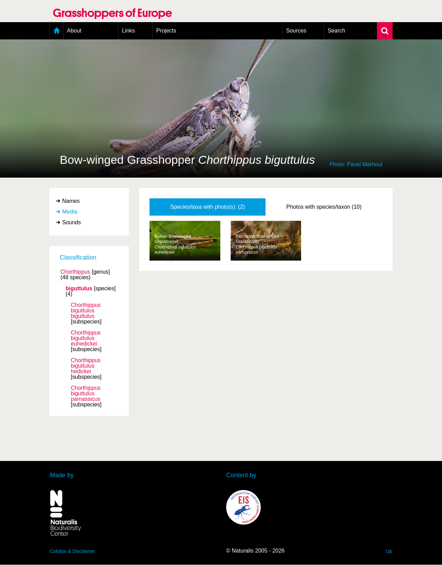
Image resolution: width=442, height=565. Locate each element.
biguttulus (79, 288)
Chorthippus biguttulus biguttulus (85, 310)
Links (128, 31)
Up (389, 551)
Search (336, 31)
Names (71, 201)
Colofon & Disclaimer (72, 551)
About (74, 31)
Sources (296, 31)
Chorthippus (75, 272)
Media (69, 212)
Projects (166, 31)
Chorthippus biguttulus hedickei (85, 366)
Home (56, 30)
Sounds (71, 222)
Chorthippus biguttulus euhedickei (85, 338)
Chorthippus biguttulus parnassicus (85, 393)
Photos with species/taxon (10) (324, 207)
